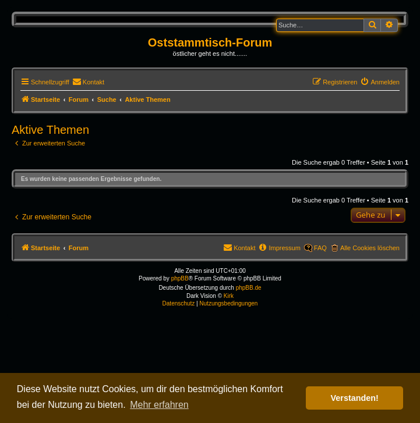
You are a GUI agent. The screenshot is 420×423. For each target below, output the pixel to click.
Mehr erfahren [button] (159, 405)
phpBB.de (249, 288)
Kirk (229, 296)
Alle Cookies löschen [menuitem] (370, 247)
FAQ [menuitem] (320, 247)
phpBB (180, 278)
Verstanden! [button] (355, 398)
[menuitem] (88, 82)
